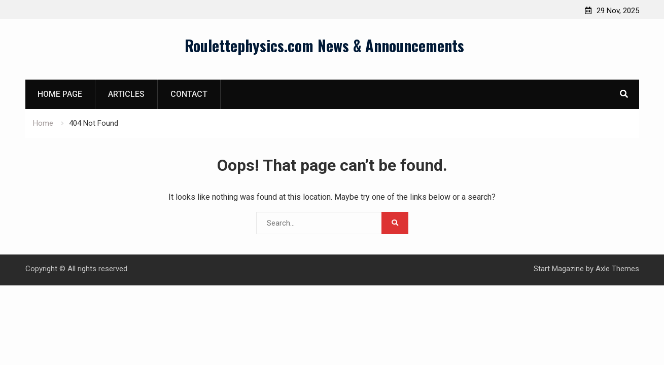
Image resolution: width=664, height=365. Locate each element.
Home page (60, 94)
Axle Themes (617, 268)
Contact (188, 94)
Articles (126, 94)
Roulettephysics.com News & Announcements (324, 45)
